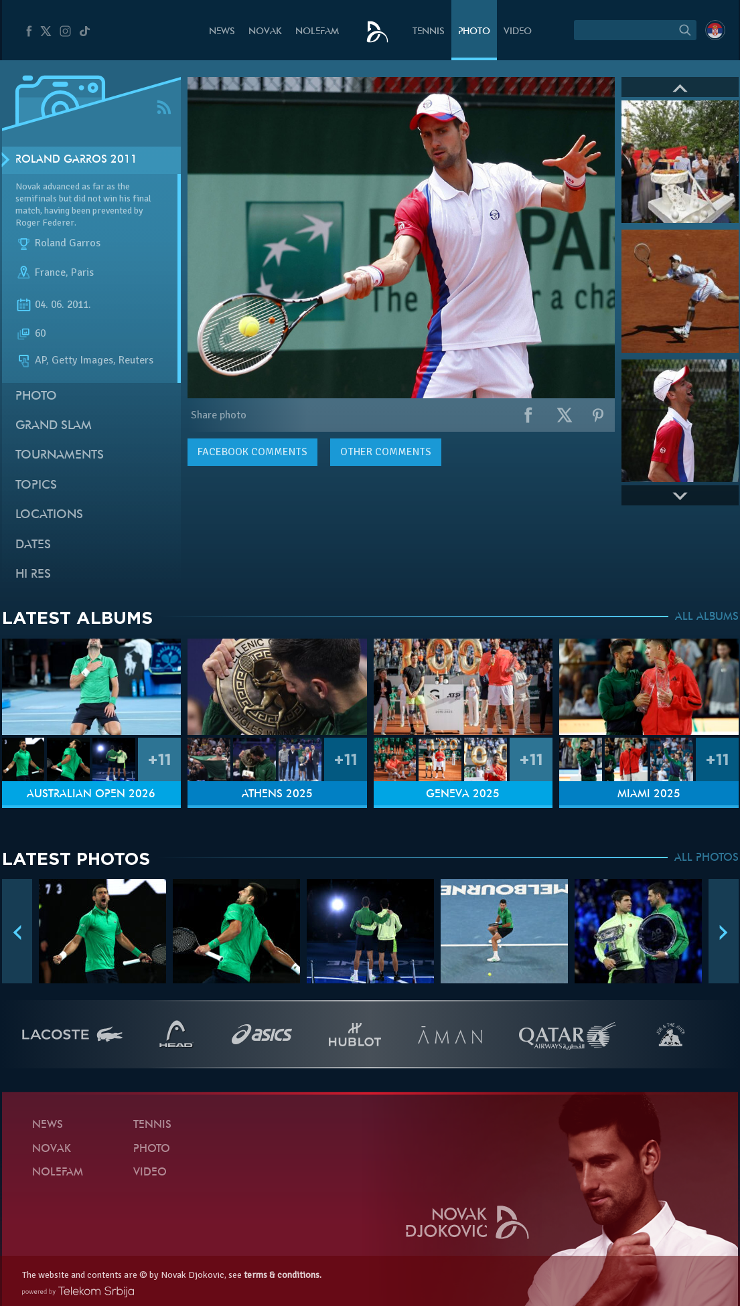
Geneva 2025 (463, 794)
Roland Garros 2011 (76, 160)
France (50, 273)
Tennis (429, 32)
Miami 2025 (648, 794)
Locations (49, 515)
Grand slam (53, 426)
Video (518, 32)
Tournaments (59, 455)
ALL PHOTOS (706, 858)
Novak (265, 32)
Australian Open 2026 (91, 794)
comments (252, 452)
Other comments (385, 452)
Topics (36, 485)
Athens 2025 (277, 794)
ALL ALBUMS (707, 617)
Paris (82, 273)
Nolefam (317, 32)
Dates (33, 545)
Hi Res (33, 574)
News (222, 32)
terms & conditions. (282, 1275)
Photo (474, 32)
